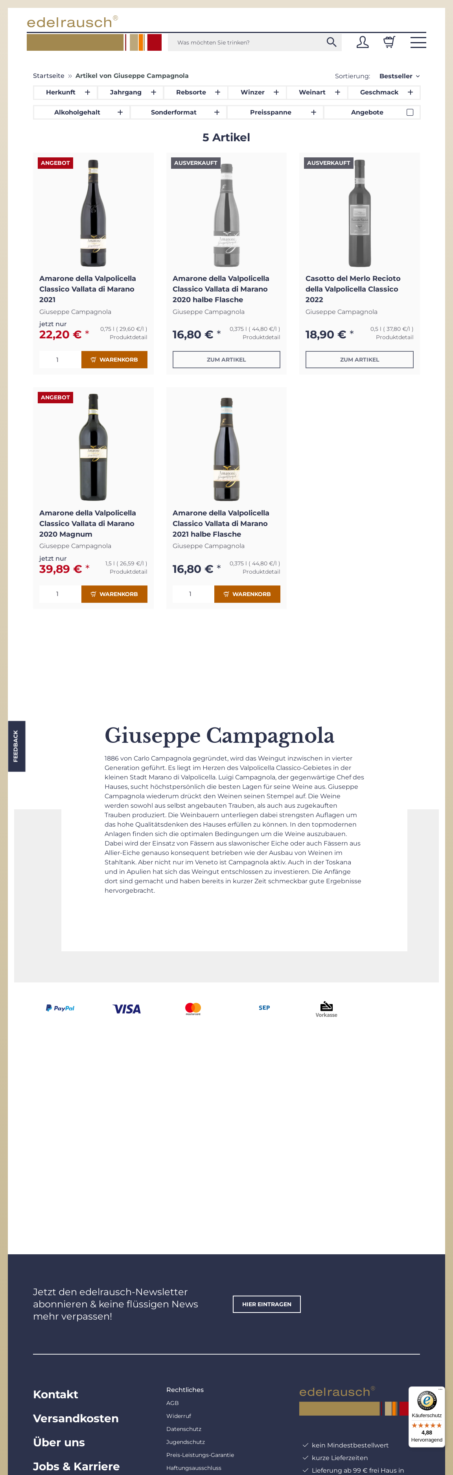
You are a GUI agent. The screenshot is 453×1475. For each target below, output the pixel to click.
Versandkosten (76, 1418)
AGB (172, 1403)
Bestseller (395, 76)
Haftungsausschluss (193, 1467)
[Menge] (60, 359)
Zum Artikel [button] (226, 359)
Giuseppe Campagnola (75, 312)
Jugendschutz (185, 1441)
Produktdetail (128, 337)
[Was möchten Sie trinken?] (255, 42)
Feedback (15, 746)
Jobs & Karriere (76, 1466)
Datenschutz (183, 1429)
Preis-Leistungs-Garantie (200, 1454)
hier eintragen (266, 1304)
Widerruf (178, 1416)
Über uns (59, 1442)
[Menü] (440, 1391)
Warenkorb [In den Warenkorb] (114, 359)
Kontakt (55, 1394)
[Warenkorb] (389, 42)
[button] (362, 42)
